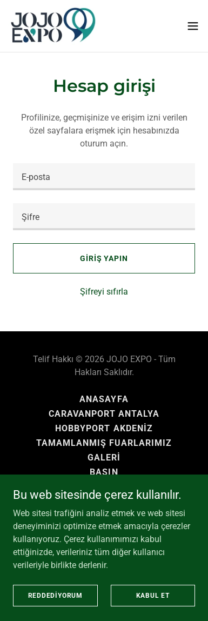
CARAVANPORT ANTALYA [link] (104, 414)
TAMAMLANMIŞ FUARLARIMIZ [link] (104, 443)
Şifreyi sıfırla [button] (104, 291)
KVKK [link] (104, 501)
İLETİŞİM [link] (104, 487)
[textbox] (104, 176)
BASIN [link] (104, 472)
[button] (193, 26)
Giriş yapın (104, 258)
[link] (54, 26)
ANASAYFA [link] (103, 399)
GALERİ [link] (104, 457)
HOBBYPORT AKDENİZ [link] (103, 428)
